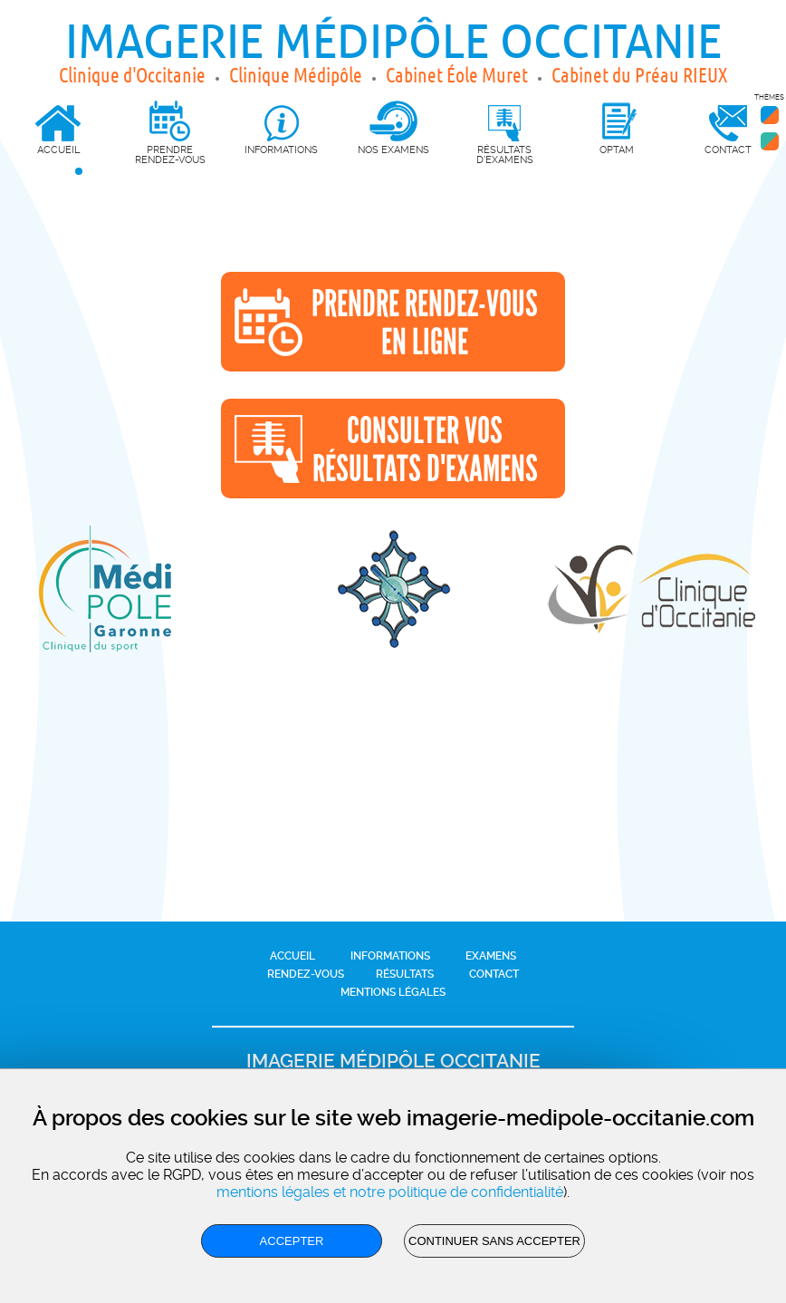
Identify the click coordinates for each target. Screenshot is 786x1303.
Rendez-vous (305, 974)
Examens (490, 956)
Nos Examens (393, 149)
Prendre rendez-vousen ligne (425, 323)
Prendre (169, 133)
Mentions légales (393, 992)
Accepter (292, 1241)
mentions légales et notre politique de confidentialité (389, 1192)
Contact (494, 974)
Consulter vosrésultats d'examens (425, 450)
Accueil (292, 956)
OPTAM (616, 149)
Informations (390, 956)
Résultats (405, 974)
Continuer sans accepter (494, 1241)
